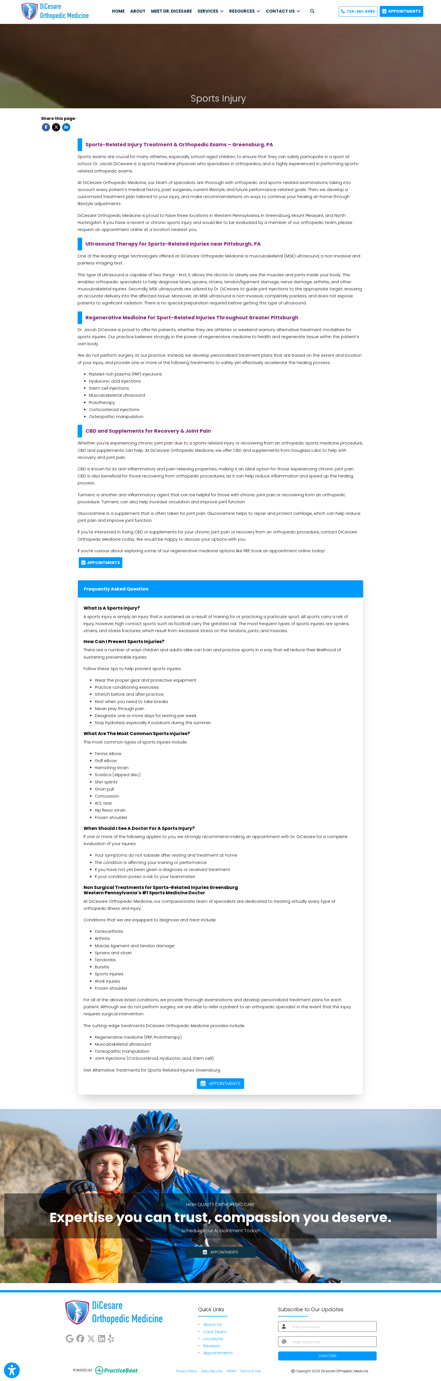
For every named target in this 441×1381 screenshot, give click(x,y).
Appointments (218, 1353)
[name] (333, 1326)
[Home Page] (55, 11)
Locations (213, 1339)
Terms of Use (250, 1370)
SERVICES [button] (210, 11)
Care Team (214, 1332)
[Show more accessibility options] (11, 1370)
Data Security (211, 1370)
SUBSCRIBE (327, 1355)
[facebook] (80, 1337)
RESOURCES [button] (244, 11)
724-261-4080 (358, 11)
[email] (333, 1341)
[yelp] (111, 1337)
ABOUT (137, 11)
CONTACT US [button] (283, 11)
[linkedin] (101, 1337)
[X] (91, 1337)
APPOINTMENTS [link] (401, 11)
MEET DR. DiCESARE (171, 11)
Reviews (211, 1346)
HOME (118, 11)
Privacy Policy (186, 1370)
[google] (69, 1337)
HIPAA (231, 1370)
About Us (212, 1324)
